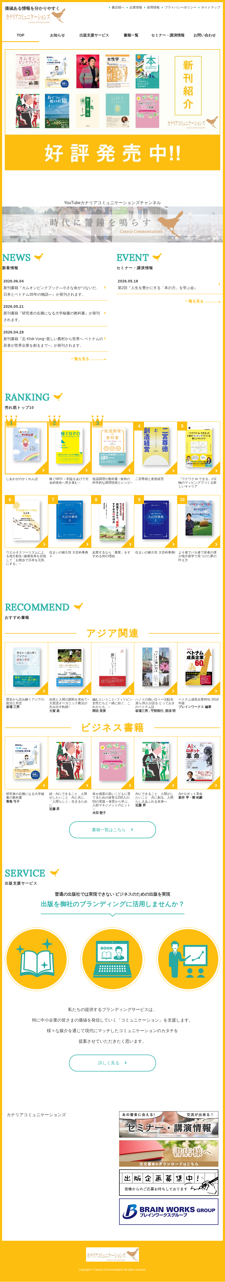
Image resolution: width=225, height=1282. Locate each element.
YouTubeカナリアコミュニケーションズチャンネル (112, 202)
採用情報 (153, 7)
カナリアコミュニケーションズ (36, 1114)
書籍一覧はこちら (109, 829)
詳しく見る (108, 1063)
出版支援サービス (94, 35)
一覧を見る (90, 359)
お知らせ (57, 35)
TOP (20, 35)
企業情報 (135, 7)
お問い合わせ (205, 35)
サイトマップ (210, 7)
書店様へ (118, 7)
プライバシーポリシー (180, 7)
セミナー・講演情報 (167, 35)
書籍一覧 (131, 35)
